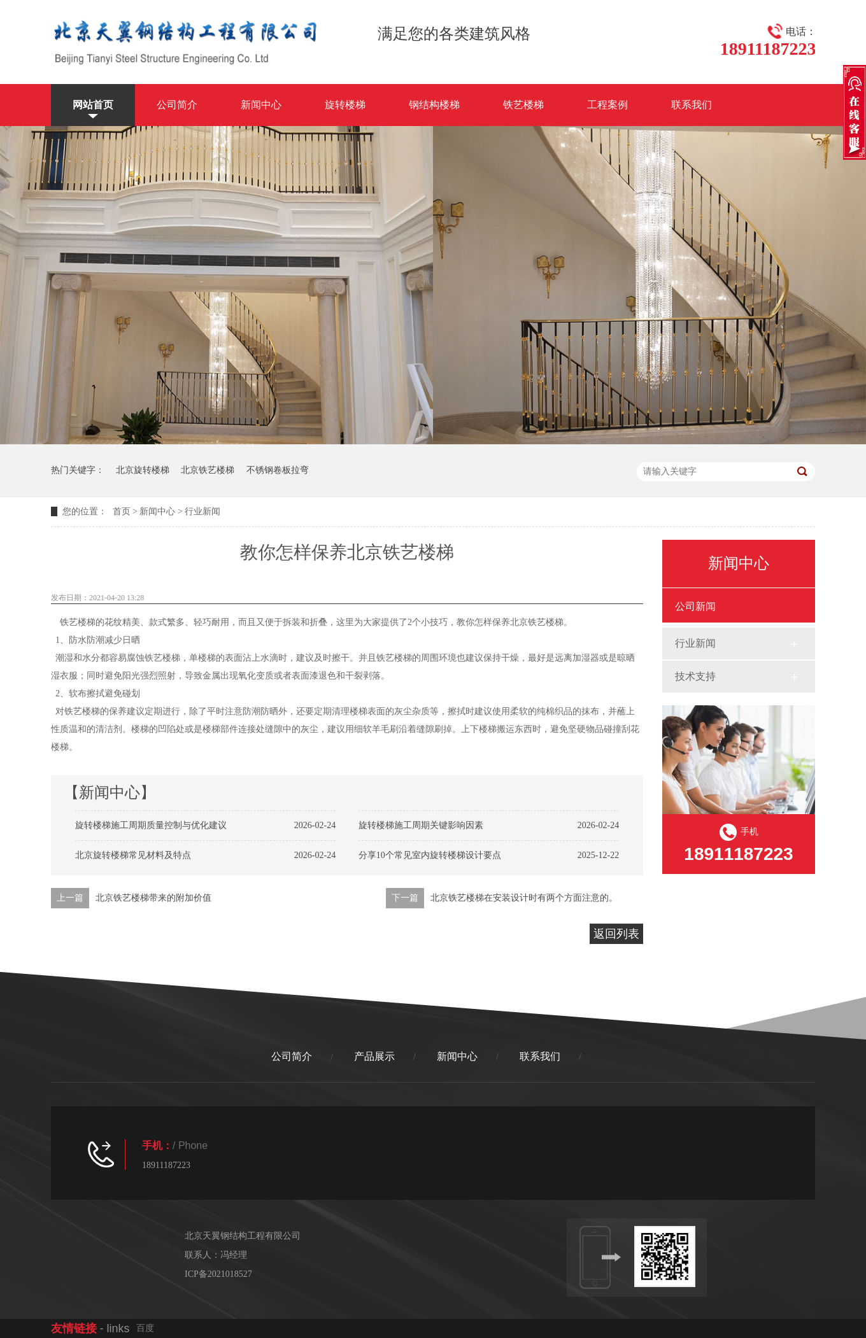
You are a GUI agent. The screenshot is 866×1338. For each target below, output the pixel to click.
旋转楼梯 (345, 104)
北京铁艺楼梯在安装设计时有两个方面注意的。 (524, 898)
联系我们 (691, 104)
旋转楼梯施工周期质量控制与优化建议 (151, 825)
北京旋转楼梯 (142, 470)
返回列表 (616, 933)
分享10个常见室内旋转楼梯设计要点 (429, 855)
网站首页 (93, 104)
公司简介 (177, 104)
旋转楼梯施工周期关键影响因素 (420, 825)
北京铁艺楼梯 (207, 470)
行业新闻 (202, 511)
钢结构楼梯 (434, 104)
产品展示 (374, 1056)
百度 (145, 1328)
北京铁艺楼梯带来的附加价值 (153, 898)
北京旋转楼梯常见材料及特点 (133, 855)
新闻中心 (261, 104)
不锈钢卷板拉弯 (277, 470)
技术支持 (695, 676)
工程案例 (607, 104)
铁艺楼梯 (523, 104)
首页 (122, 511)
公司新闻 (695, 606)
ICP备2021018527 (218, 1274)
